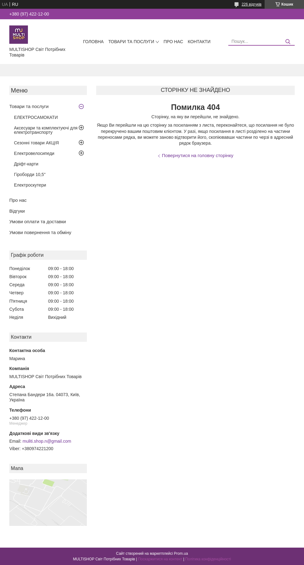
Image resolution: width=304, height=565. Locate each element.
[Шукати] (288, 42)
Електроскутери (30, 185)
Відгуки (17, 211)
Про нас (173, 41)
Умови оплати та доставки (37, 221)
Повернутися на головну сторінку (197, 155)
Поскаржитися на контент (160, 559)
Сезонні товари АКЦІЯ (36, 142)
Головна (93, 41)
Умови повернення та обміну (40, 232)
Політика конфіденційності (208, 559)
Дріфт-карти (26, 163)
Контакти (199, 41)
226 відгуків (252, 4)
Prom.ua (181, 553)
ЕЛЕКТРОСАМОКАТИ (36, 117)
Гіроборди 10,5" (30, 174)
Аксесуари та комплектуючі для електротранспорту (46, 130)
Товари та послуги (131, 41)
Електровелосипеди (34, 153)
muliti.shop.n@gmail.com (47, 441)
